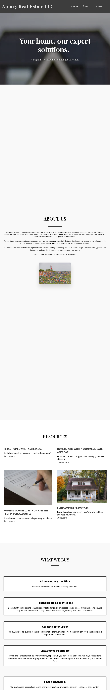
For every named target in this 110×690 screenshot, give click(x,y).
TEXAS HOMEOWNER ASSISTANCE (22, 449)
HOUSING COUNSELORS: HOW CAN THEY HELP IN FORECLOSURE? (26, 512)
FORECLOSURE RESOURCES (73, 507)
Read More (10, 456)
